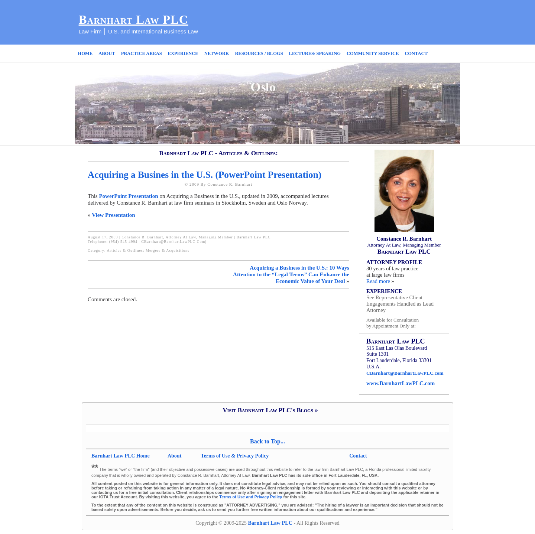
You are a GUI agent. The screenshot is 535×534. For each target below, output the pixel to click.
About (175, 456)
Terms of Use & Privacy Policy (235, 456)
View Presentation (113, 215)
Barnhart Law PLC (133, 19)
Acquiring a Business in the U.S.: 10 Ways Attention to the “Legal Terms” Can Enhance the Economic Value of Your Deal (291, 274)
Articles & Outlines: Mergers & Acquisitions (148, 250)
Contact (358, 456)
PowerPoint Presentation (128, 196)
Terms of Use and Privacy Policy (250, 497)
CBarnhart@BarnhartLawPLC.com (173, 242)
